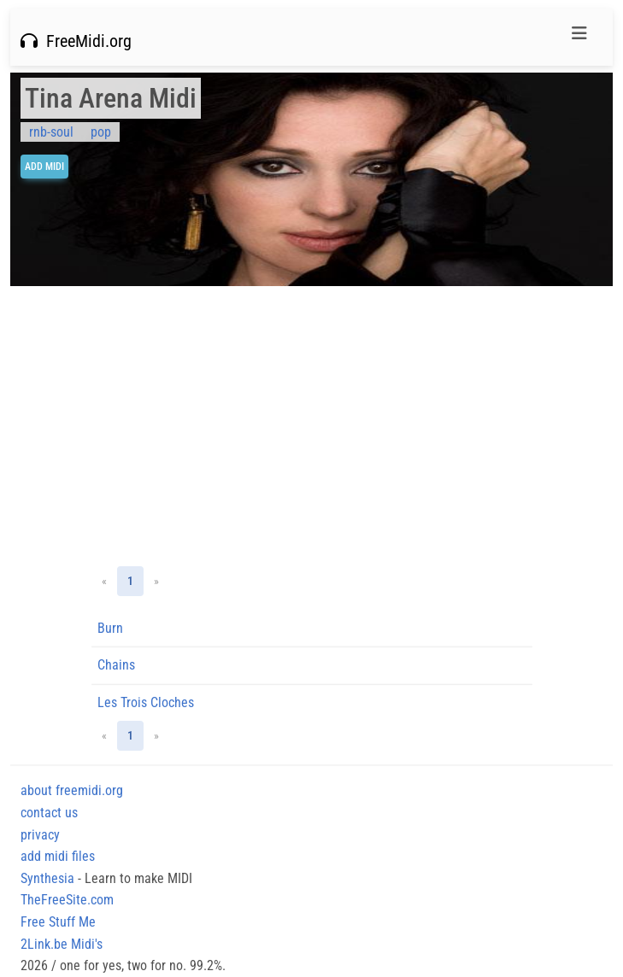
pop (101, 132)
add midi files (58, 856)
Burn (110, 628)
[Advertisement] (311, 426)
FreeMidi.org (76, 41)
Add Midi (44, 167)
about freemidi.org (72, 790)
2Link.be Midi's (62, 944)
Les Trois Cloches (145, 702)
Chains (116, 665)
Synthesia (47, 878)
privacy (40, 835)
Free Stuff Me (58, 922)
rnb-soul (51, 132)
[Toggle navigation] (579, 37)
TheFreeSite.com (67, 900)
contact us (49, 812)
